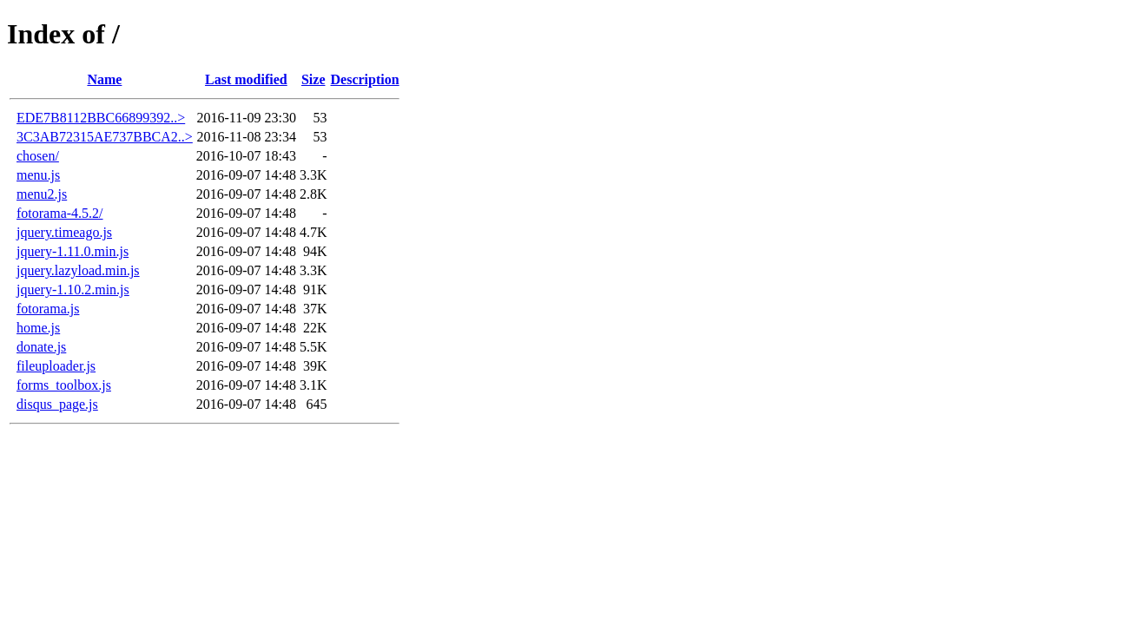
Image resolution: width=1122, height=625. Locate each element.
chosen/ (37, 155)
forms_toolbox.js (63, 385)
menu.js (38, 175)
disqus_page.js (57, 404)
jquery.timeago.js (64, 232)
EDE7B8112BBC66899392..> (100, 117)
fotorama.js (47, 308)
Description (365, 79)
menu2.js (41, 194)
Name (104, 79)
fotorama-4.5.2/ (59, 213)
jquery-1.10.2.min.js (72, 289)
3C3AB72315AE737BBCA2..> (104, 136)
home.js (38, 327)
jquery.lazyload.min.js (78, 270)
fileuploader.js (56, 366)
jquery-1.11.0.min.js (72, 251)
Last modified (246, 79)
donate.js (41, 346)
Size (313, 79)
